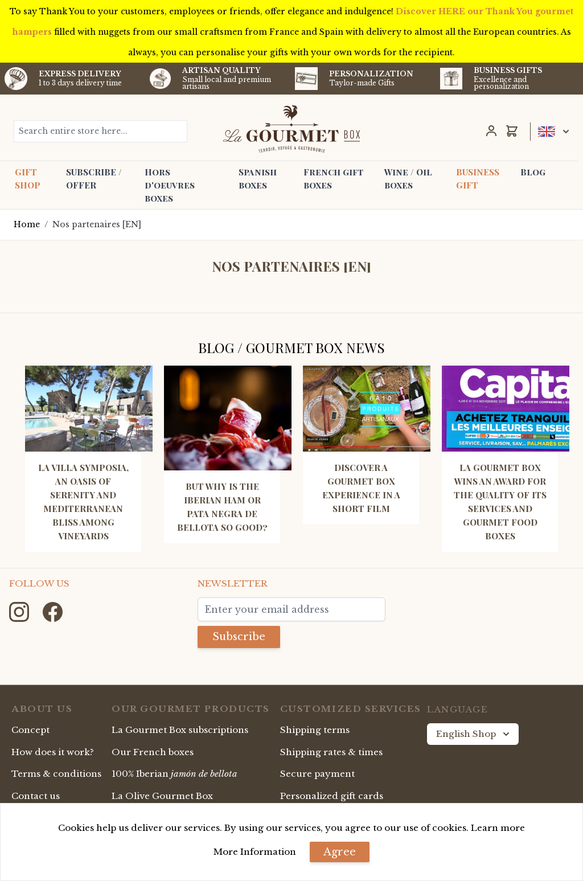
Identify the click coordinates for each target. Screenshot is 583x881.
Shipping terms (315, 729)
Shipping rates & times (331, 752)
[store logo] (291, 128)
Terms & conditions (56, 773)
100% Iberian (174, 773)
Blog (532, 172)
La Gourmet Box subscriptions (180, 729)
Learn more (498, 827)
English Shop (474, 734)
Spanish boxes (258, 178)
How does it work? (52, 752)
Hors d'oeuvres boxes (170, 185)
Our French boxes (153, 752)
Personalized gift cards (331, 795)
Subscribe (238, 636)
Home (27, 224)
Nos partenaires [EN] (96, 224)
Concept (30, 729)
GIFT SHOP (27, 178)
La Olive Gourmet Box (162, 795)
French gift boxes (333, 178)
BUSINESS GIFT (477, 178)
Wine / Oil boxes (408, 178)
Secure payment (317, 773)
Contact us (35, 795)
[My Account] (491, 131)
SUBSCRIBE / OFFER (94, 178)
